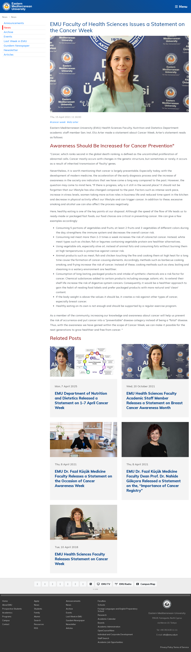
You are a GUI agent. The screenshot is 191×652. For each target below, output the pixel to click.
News (4, 17)
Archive (8, 32)
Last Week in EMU (15, 41)
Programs (6, 616)
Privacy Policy (166, 647)
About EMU (7, 605)
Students (38, 609)
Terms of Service (181, 647)
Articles (8, 54)
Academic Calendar (107, 619)
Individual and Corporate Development (115, 634)
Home (5, 601)
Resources (39, 624)
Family (37, 612)
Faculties (102, 601)
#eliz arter (72, 122)
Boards (101, 623)
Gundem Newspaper (17, 45)
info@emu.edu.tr (170, 635)
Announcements (14, 23)
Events (8, 36)
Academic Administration (109, 626)
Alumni (37, 616)
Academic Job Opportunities (110, 642)
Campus (6, 620)
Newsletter (11, 50)
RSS (36, 628)
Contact (5, 624)
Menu (179, 6)
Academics (7, 612)
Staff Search (103, 638)
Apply (36, 601)
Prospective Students (12, 609)
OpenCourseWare (106, 630)
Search (37, 620)
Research (102, 615)
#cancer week (58, 122)
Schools (101, 605)
